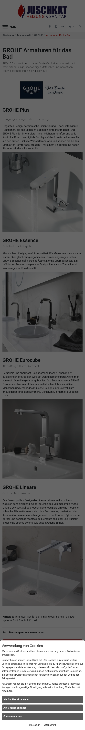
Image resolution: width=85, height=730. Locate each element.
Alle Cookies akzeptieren (16, 699)
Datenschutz (49, 725)
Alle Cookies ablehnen (14, 707)
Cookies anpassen (12, 716)
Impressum (34, 725)
